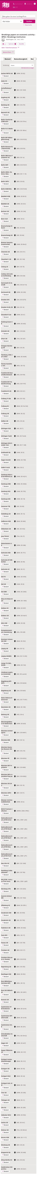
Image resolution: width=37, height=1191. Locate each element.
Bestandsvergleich (20, 59)
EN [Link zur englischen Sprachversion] (14, 7)
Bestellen (21, 44)
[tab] (7, 59)
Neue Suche (27, 25)
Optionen (12, 44)
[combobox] (12, 21)
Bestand (8, 59)
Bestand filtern (8, 52)
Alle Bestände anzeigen (27, 68)
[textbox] (18, 16)
